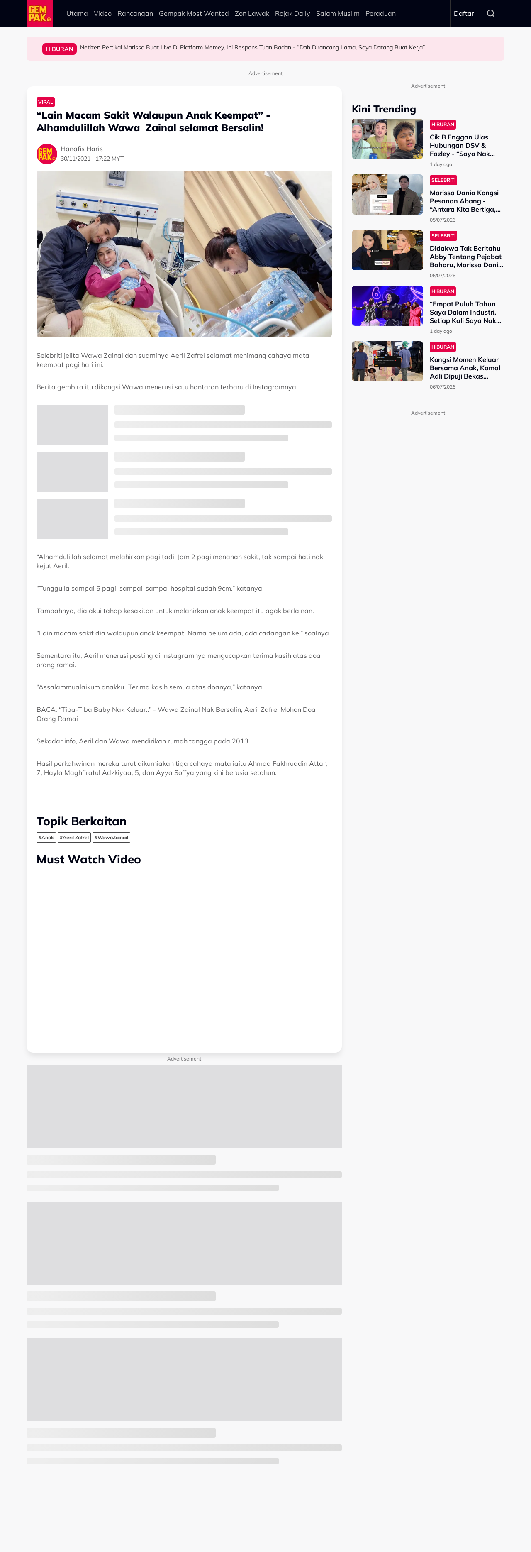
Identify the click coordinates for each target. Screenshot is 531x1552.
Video (103, 13)
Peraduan (380, 13)
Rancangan (135, 13)
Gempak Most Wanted (194, 13)
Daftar (464, 13)
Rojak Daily (292, 13)
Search (490, 13)
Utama (77, 13)
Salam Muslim (338, 13)
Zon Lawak (252, 13)
